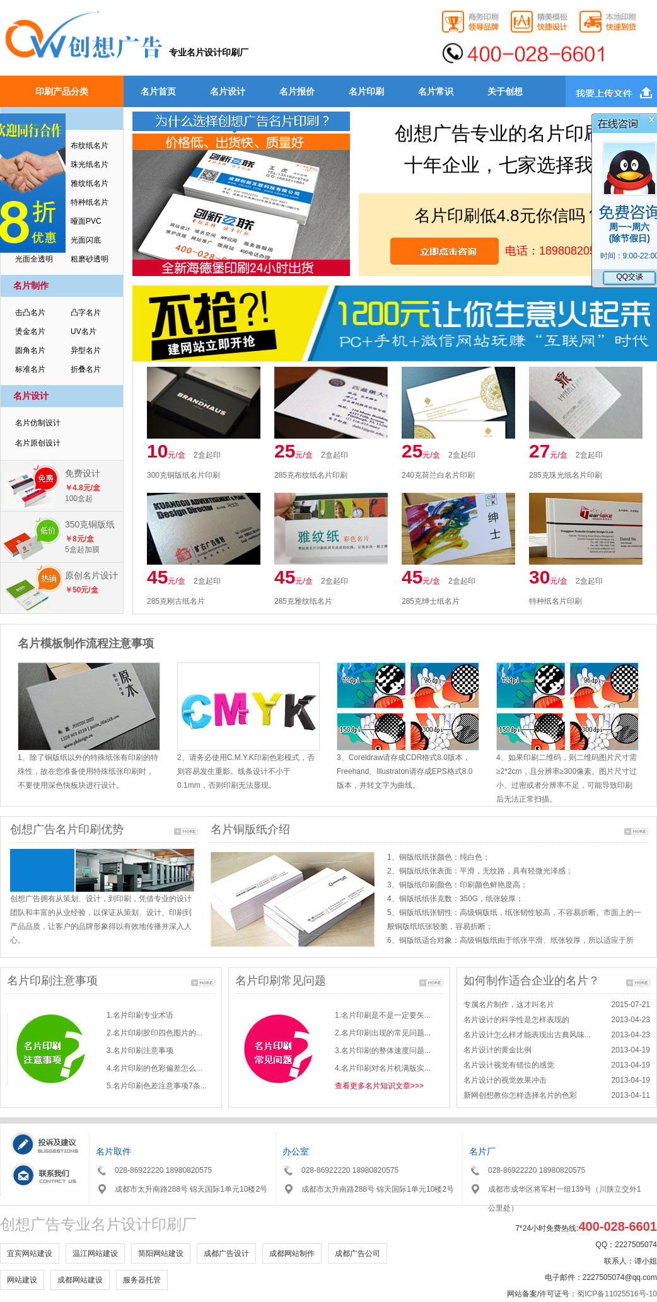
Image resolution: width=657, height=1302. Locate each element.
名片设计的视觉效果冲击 (505, 1080)
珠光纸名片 (89, 164)
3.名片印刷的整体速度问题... (383, 1050)
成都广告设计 (226, 1253)
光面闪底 (86, 240)
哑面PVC (86, 221)
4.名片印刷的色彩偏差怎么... (154, 1068)
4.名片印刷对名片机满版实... (383, 1068)
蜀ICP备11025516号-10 (617, 1293)
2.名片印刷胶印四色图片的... (154, 1032)
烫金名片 (30, 331)
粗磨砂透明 (89, 259)
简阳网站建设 (160, 1253)
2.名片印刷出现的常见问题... (383, 1032)
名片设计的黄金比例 (497, 1050)
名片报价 (297, 91)
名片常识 (435, 91)
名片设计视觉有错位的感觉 (508, 1065)
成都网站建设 (80, 1280)
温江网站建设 (95, 1253)
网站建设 (22, 1280)
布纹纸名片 (89, 145)
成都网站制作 (292, 1253)
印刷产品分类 (61, 91)
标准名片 (30, 369)
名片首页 (158, 91)
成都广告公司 (357, 1253)
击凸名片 (30, 312)
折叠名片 (86, 369)
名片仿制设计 (38, 422)
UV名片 (83, 331)
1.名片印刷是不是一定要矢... (383, 1015)
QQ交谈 (629, 278)
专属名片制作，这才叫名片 (508, 1004)
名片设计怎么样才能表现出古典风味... (527, 1034)
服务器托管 (142, 1280)
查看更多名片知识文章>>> (379, 1085)
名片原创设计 (38, 443)
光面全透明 (34, 259)
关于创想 (505, 91)
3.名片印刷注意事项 (140, 1050)
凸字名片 (86, 312)
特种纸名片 (89, 202)
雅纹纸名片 (89, 183)
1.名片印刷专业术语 (140, 1015)
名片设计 (227, 91)
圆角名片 (30, 350)
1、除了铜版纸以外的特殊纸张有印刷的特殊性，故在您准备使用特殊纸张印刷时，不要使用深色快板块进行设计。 (88, 771)
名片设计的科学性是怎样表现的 (516, 1019)
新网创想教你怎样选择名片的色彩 (520, 1095)
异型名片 (86, 350)
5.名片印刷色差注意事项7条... (157, 1085)
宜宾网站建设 (29, 1253)
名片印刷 (366, 91)
